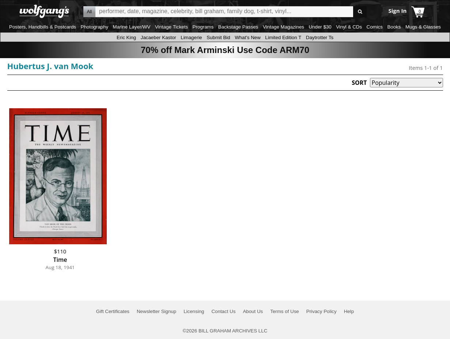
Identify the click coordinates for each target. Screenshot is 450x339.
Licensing (194, 311)
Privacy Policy (321, 311)
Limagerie (191, 37)
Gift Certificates (112, 311)
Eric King (126, 37)
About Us (253, 311)
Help (349, 311)
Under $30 (320, 27)
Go (360, 12)
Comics (375, 27)
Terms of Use (284, 311)
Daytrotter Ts (319, 37)
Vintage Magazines (283, 27)
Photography (95, 27)
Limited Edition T (283, 37)
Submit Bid (218, 37)
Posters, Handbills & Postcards (42, 27)
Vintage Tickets (171, 27)
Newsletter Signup (156, 311)
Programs (203, 27)
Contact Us (223, 311)
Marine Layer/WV (132, 27)
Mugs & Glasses (423, 27)
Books (394, 27)
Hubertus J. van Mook (50, 66)
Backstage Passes (238, 27)
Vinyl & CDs (349, 27)
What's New (248, 37)
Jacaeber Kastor (158, 37)
